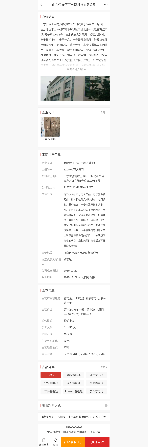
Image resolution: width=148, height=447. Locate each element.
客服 (55, 442)
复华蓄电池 (96, 391)
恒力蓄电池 (96, 383)
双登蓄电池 (51, 383)
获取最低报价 (73, 442)
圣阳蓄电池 (73, 383)
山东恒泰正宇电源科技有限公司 (73, 416)
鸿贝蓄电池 (73, 374)
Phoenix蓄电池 (74, 391)
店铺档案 (44, 442)
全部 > (103, 112)
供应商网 (46, 416)
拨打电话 (97, 442)
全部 (51, 374)
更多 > (103, 367)
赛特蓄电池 (51, 391)
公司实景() (49, 138)
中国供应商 (54, 431)
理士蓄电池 (96, 374)
